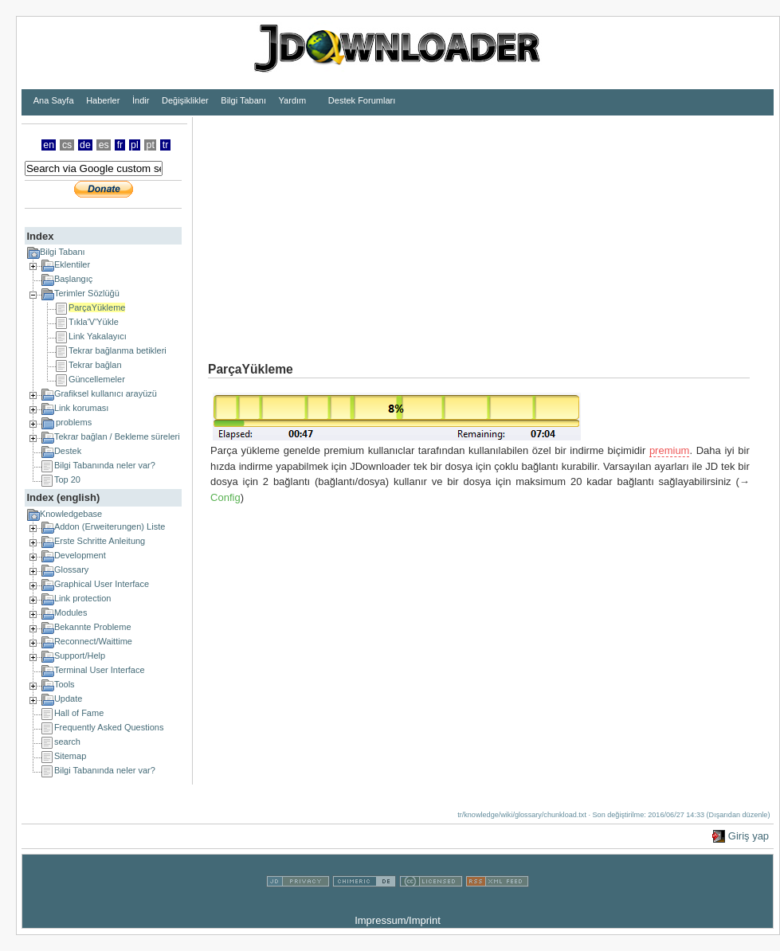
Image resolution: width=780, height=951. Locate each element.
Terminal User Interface (99, 670)
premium (669, 450)
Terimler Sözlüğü (87, 293)
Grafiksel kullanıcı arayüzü (105, 393)
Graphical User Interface (101, 584)
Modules (71, 612)
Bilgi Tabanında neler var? (104, 465)
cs (67, 145)
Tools (64, 684)
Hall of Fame (79, 713)
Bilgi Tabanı (243, 100)
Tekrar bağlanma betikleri (118, 350)
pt (151, 145)
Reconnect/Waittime (93, 641)
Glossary (71, 569)
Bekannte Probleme (92, 627)
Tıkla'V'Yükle (94, 322)
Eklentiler (72, 264)
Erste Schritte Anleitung (99, 541)
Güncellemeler (97, 379)
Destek (67, 451)
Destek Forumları (361, 100)
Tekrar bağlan (95, 365)
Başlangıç (73, 279)
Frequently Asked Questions (109, 727)
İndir (140, 100)
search (67, 741)
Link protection (83, 598)
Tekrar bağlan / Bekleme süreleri (117, 436)
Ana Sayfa (53, 100)
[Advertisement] (414, 228)
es (104, 145)
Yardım (293, 100)
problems (74, 422)
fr (120, 145)
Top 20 (67, 479)
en (48, 145)
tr (166, 145)
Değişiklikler (185, 100)
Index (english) (63, 497)
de (85, 145)
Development (80, 555)
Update (68, 698)
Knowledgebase (71, 514)
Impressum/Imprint (398, 920)
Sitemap (70, 756)
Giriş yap (748, 836)
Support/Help (79, 655)
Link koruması (81, 408)
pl (135, 145)
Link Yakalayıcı (98, 336)
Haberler (103, 100)
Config (225, 497)
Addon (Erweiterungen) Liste (109, 526)
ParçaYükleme (97, 307)
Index (39, 236)
